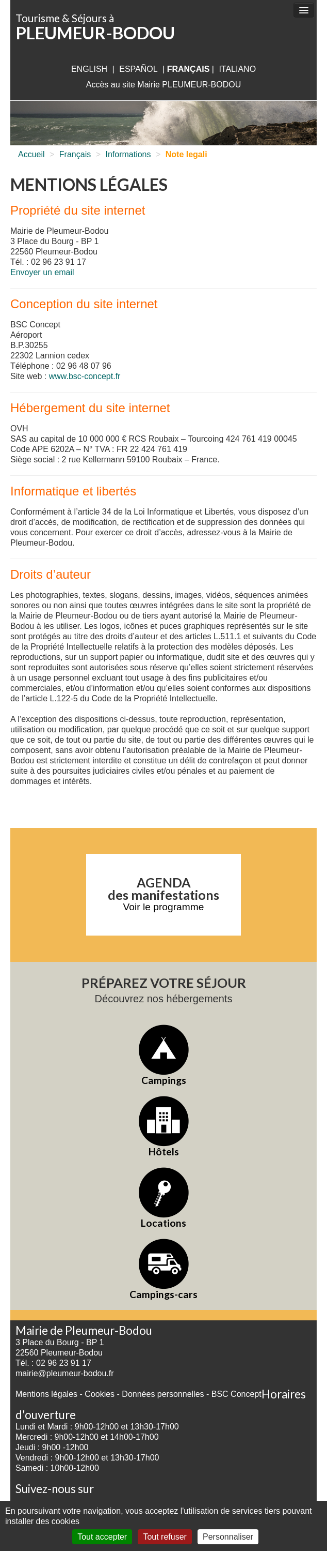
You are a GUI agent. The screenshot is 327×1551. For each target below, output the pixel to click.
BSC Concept (236, 1394)
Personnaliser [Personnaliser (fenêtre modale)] (228, 1536)
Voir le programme (163, 906)
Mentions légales (46, 1394)
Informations (128, 154)
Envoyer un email (42, 272)
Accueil (31, 154)
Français (75, 154)
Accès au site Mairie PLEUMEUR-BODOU (163, 84)
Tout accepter (102, 1536)
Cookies (100, 1394)
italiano (237, 69)
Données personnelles (163, 1394)
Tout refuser (164, 1536)
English (89, 69)
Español (138, 69)
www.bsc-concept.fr (85, 376)
